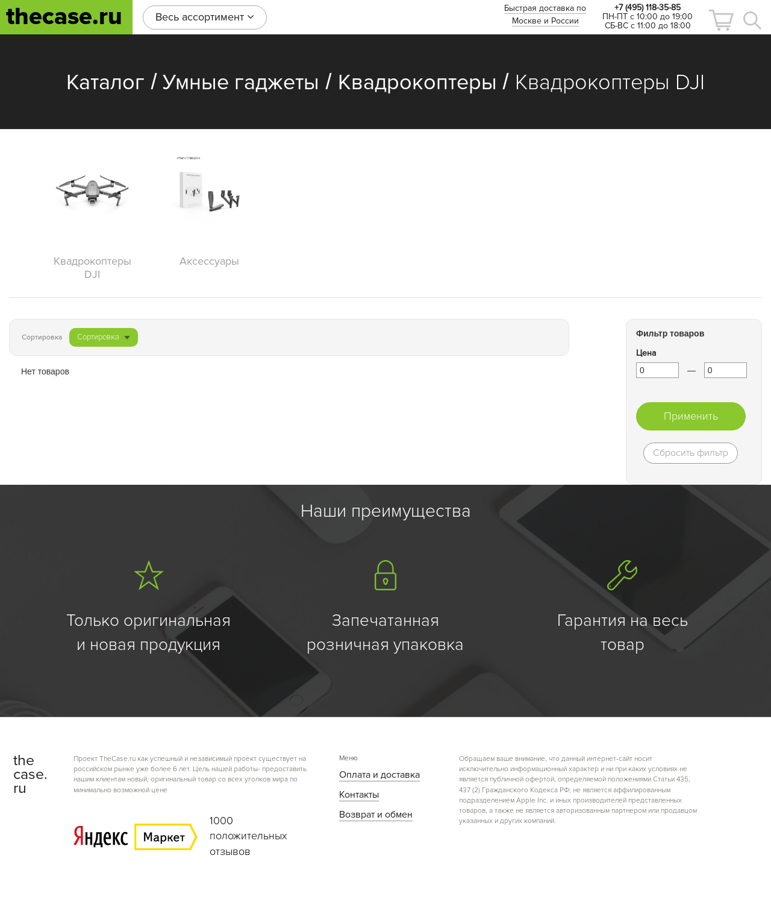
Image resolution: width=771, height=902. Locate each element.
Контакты (359, 795)
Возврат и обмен (376, 815)
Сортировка (103, 337)
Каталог (105, 82)
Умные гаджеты (241, 82)
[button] (721, 20)
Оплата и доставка (379, 775)
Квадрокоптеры (417, 82)
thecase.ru (64, 17)
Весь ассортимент (204, 17)
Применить (691, 416)
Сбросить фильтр (690, 453)
